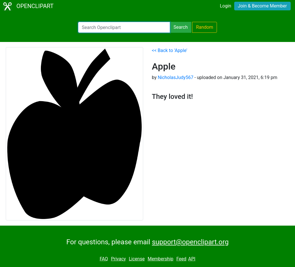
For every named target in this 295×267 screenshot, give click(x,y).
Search (180, 27)
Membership (160, 259)
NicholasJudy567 (175, 77)
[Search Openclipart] (124, 27)
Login (225, 6)
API (191, 259)
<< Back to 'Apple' (169, 50)
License (137, 259)
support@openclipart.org (190, 242)
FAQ (104, 259)
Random (204, 27)
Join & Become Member (262, 6)
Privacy (118, 259)
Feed (181, 259)
